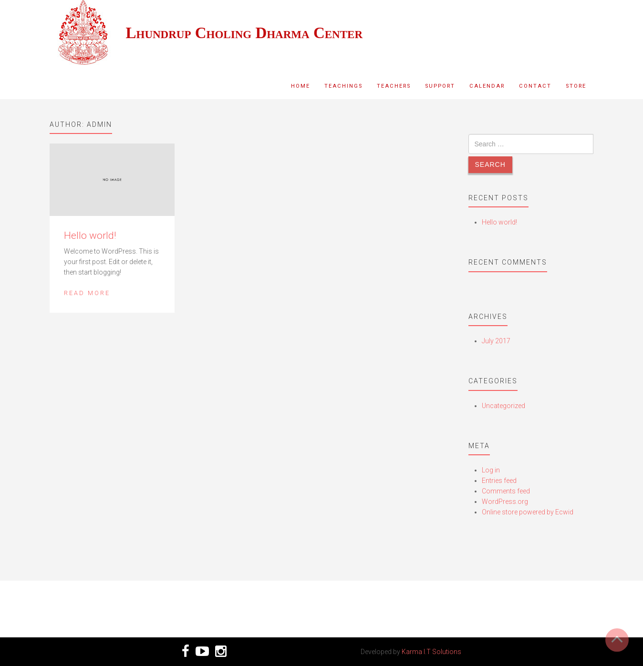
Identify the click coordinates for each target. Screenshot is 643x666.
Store (576, 86)
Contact (535, 86)
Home (300, 86)
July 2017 (496, 341)
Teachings (343, 86)
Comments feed (506, 491)
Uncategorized (503, 406)
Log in (491, 470)
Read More (87, 293)
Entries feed (499, 480)
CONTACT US (252, 603)
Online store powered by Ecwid (527, 512)
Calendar (487, 86)
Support (440, 86)
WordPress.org (505, 501)
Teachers (394, 86)
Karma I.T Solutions (431, 652)
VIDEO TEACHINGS (531, 603)
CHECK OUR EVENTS (391, 603)
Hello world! (90, 235)
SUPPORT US (112, 603)
